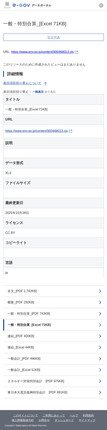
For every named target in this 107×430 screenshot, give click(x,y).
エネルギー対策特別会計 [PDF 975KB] (36, 381)
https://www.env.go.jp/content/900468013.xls (42, 52)
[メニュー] (7, 5)
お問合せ (44, 420)
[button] (101, 5)
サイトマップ (87, 420)
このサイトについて (25, 415)
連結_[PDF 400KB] (21, 336)
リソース (53, 37)
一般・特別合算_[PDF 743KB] (29, 313)
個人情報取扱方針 (23, 420)
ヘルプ (74, 415)
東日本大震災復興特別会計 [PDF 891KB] (37, 392)
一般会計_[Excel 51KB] (24, 370)
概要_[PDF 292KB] (21, 302)
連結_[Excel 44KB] (21, 347)
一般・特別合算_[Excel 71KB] (29, 324)
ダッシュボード (64, 420)
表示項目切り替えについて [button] (25, 83)
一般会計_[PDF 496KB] (24, 358)
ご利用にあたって (54, 415)
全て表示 (50, 91)
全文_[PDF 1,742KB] (22, 291)
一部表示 (38, 91)
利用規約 (88, 415)
